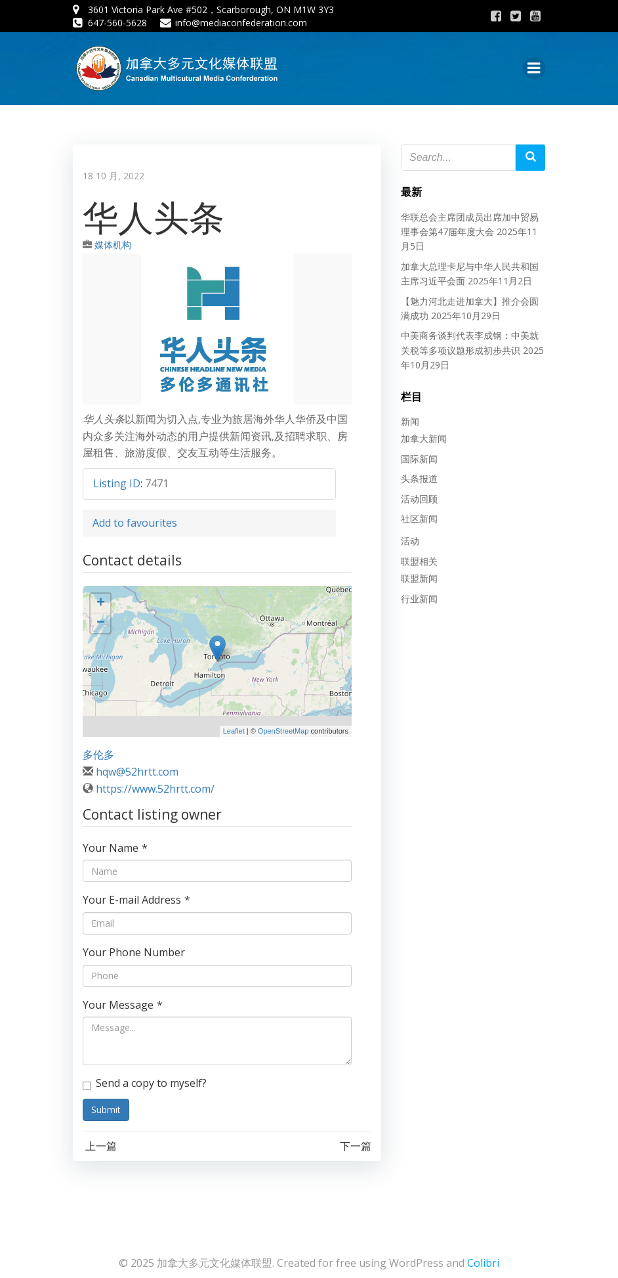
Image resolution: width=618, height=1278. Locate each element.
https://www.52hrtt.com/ (155, 789)
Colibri (483, 1263)
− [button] (100, 623)
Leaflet (234, 731)
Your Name (115, 848)
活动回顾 (419, 499)
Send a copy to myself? (145, 1083)
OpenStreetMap (283, 731)
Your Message (123, 1005)
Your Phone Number (134, 952)
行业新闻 (419, 598)
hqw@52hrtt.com (137, 771)
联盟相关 (419, 561)
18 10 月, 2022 (113, 175)
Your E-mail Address (136, 899)
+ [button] (100, 603)
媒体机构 (112, 244)
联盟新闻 (419, 578)
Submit (106, 1109)
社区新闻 (419, 518)
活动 (410, 541)
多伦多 (98, 754)
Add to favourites (135, 523)
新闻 (410, 421)
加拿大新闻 (424, 438)
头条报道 (419, 478)
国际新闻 (419, 458)
